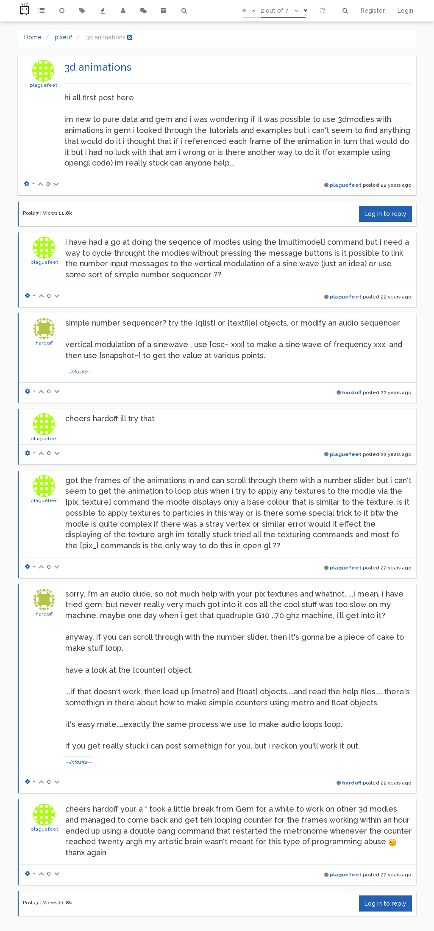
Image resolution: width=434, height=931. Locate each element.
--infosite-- (79, 372)
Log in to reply (385, 213)
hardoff (44, 343)
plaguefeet (43, 85)
